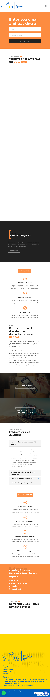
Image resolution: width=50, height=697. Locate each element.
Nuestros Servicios (8, 671)
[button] (46, 6)
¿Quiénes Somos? (8, 669)
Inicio (4, 667)
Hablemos (6, 673)
